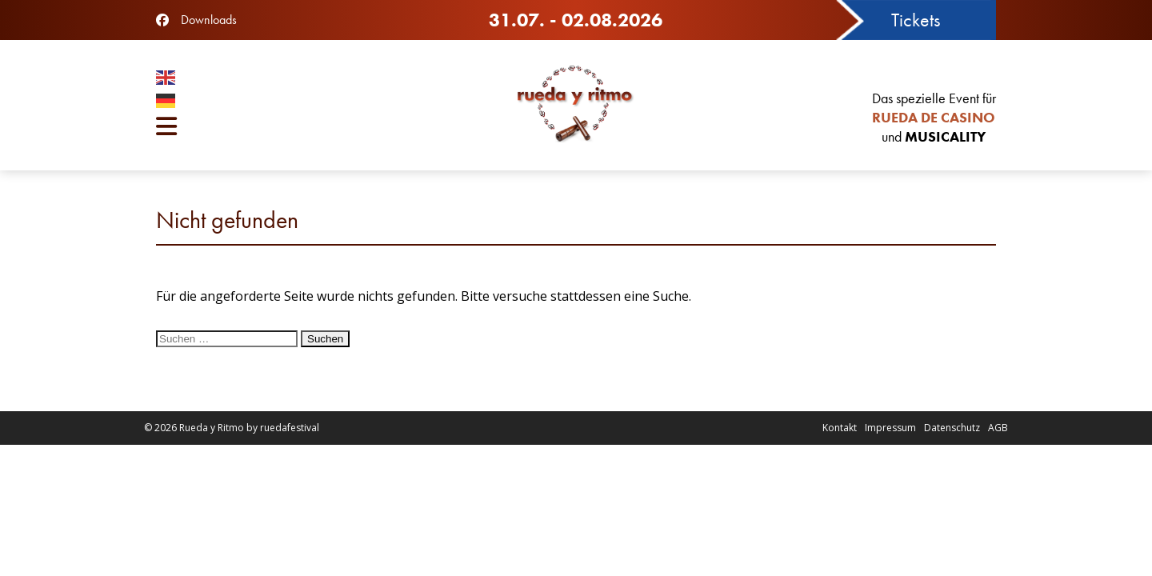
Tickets (915, 19)
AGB (998, 427)
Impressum (890, 427)
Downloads (209, 19)
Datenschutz (952, 427)
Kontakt (839, 427)
